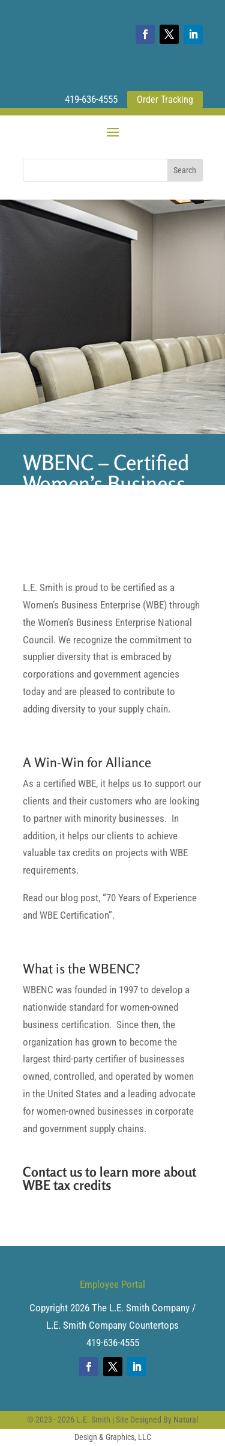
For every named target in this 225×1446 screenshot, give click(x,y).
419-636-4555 (91, 99)
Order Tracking (165, 99)
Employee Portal (112, 1284)
